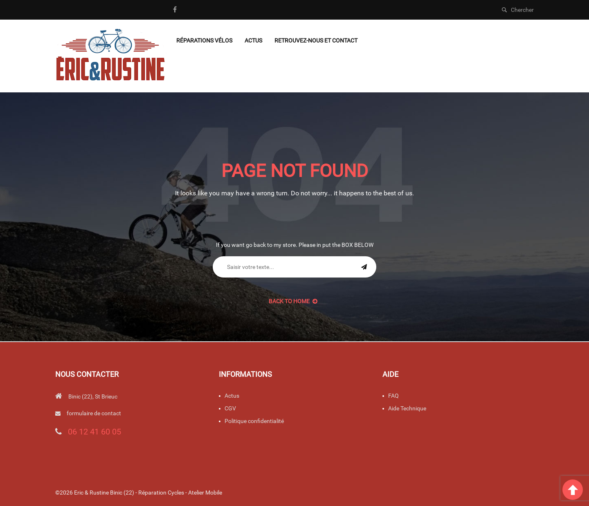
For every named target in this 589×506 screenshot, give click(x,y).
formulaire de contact (94, 413)
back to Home (293, 301)
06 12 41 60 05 (94, 432)
